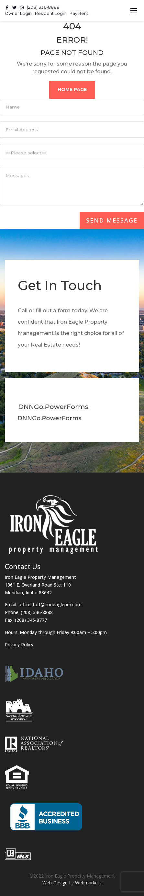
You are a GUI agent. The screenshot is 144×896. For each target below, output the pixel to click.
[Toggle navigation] (133, 10)
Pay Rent (79, 13)
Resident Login (50, 13)
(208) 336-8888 (43, 7)
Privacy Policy (19, 644)
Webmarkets (88, 883)
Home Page (73, 89)
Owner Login (18, 13)
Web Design (55, 883)
